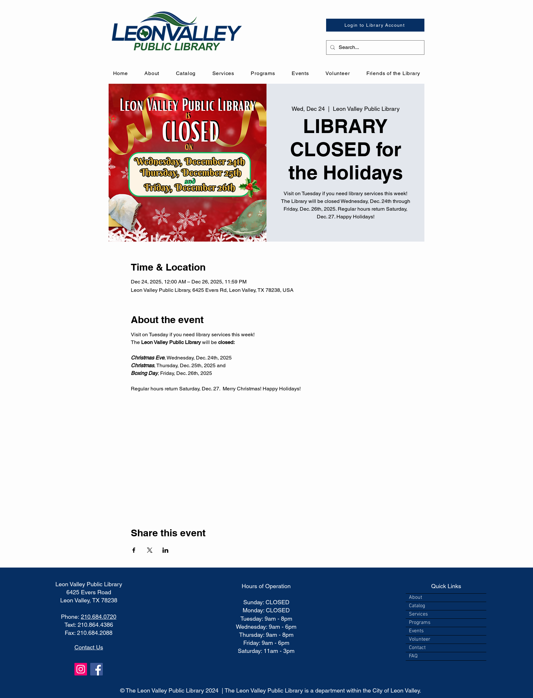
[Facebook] (96, 669)
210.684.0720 (98, 616)
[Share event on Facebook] (134, 550)
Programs (420, 622)
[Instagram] (80, 669)
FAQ (413, 656)
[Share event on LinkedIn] (165, 550)
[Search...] (375, 47)
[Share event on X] (150, 550)
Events (416, 631)
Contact (417, 648)
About (415, 597)
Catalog (417, 606)
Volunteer (419, 639)
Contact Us (88, 647)
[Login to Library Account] (375, 25)
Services (418, 614)
